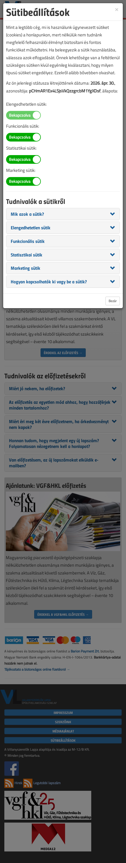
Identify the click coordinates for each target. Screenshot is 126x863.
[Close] (116, 9)
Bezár (113, 300)
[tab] (63, 214)
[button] (27, 213)
